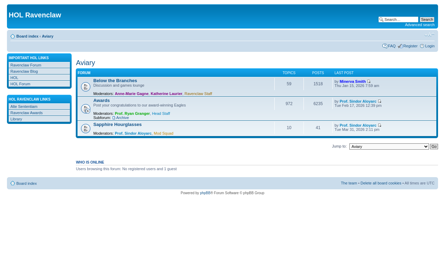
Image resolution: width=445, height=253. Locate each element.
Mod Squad (163, 133)
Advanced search (420, 25)
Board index (27, 36)
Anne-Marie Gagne (131, 94)
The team (349, 183)
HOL (14, 78)
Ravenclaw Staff (198, 94)
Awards (101, 100)
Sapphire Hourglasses (117, 124)
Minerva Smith (353, 81)
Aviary (47, 36)
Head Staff (161, 113)
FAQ (392, 46)
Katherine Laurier (166, 94)
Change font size (429, 35)
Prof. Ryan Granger (132, 113)
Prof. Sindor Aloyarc (358, 101)
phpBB (205, 193)
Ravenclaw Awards (26, 113)
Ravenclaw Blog (24, 71)
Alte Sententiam (24, 106)
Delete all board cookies (381, 183)
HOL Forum (20, 84)
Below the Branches (115, 80)
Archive (122, 118)
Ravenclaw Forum (25, 65)
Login (430, 46)
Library (16, 119)
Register (410, 46)
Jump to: (339, 146)
